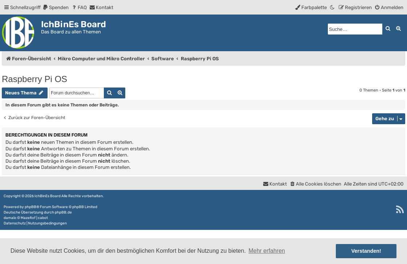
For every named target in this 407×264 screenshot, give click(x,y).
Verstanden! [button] (366, 251)
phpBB (30, 207)
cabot (43, 218)
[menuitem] (55, 7)
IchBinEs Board (47, 196)
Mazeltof (28, 218)
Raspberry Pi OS (34, 79)
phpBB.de (63, 212)
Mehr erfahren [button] (266, 251)
